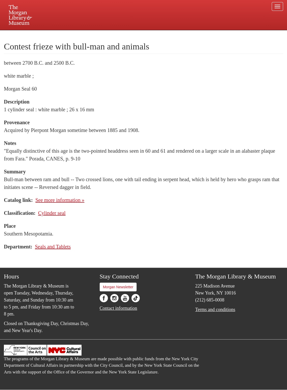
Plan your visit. (82, 35)
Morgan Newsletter (118, 287)
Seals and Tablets (53, 246)
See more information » (59, 200)
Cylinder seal (51, 213)
